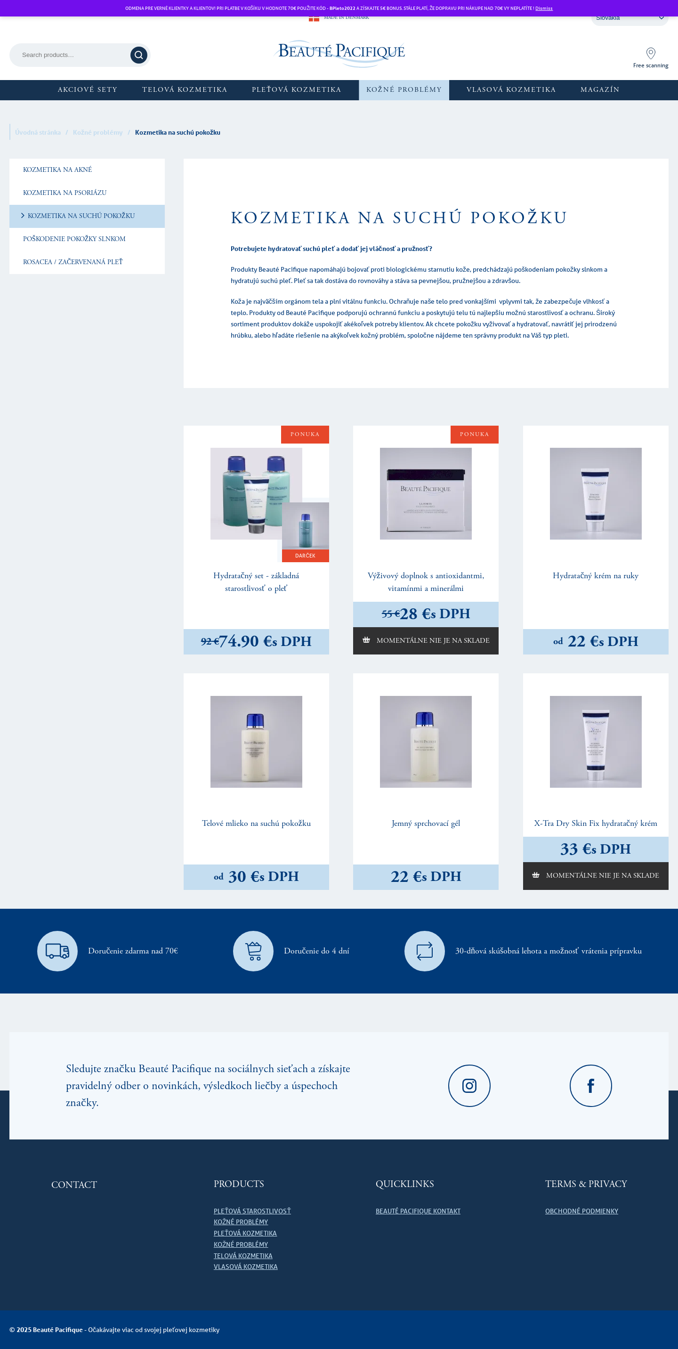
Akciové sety (88, 89)
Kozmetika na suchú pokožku (80, 216)
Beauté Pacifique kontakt (418, 1211)
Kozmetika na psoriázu (63, 193)
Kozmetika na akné (56, 170)
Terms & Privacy (586, 1184)
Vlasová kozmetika (511, 89)
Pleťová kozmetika (296, 89)
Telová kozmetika (184, 89)
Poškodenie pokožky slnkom (73, 239)
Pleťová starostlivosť (252, 1211)
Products (239, 1184)
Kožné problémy (404, 89)
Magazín (600, 89)
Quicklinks (405, 1184)
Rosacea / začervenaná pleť (72, 262)
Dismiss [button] (544, 8)
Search (140, 54)
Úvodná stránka (38, 132)
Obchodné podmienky (581, 1211)
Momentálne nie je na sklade (432, 640)
